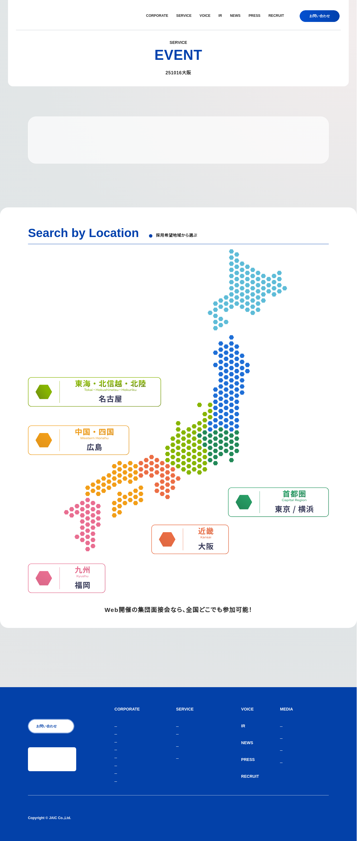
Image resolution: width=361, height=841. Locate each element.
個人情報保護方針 (231, 817)
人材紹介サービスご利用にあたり (276, 817)
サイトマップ (318, 817)
